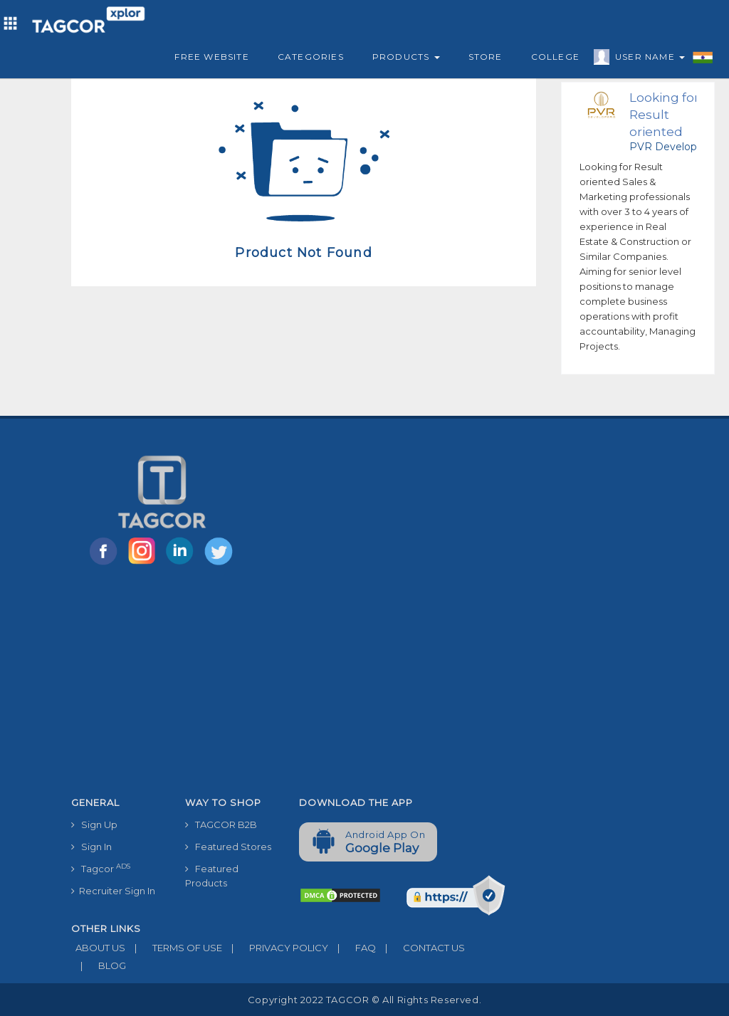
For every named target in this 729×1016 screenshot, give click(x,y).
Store (485, 56)
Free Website (211, 56)
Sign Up (94, 824)
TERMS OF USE (173, 947)
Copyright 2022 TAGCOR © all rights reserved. (364, 999)
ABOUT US (98, 947)
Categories (311, 56)
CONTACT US (420, 947)
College (555, 56)
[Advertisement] (288, 683)
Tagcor (100, 868)
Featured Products (211, 876)
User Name (646, 59)
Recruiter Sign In (113, 890)
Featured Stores (228, 846)
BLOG (98, 965)
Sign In (91, 846)
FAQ (352, 947)
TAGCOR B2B (221, 824)
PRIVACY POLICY (275, 947)
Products (406, 56)
